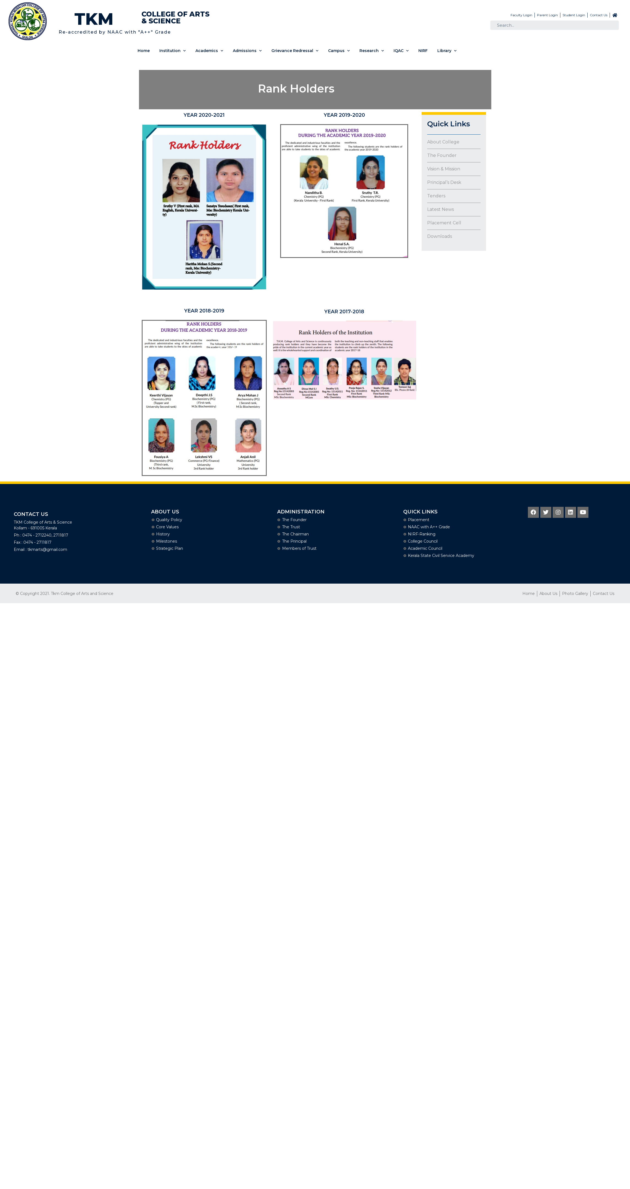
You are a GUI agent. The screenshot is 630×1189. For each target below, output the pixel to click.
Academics (209, 51)
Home (144, 50)
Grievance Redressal (294, 51)
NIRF (423, 50)
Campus (339, 51)
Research (371, 51)
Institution (172, 51)
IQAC (401, 51)
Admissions (247, 51)
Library (447, 51)
